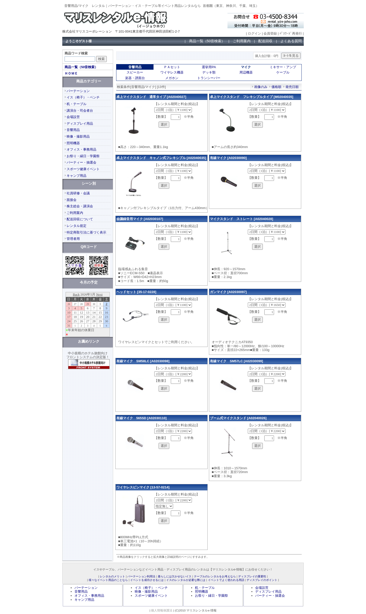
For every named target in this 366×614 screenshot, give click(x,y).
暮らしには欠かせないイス (174, 576)
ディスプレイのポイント (262, 579)
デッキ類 (209, 72)
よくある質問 (291, 41)
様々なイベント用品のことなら (108, 579)
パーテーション (78, 91)
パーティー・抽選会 (81, 162)
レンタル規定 (76, 226)
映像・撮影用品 (78, 136)
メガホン (171, 78)
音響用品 (73, 130)
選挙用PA (209, 67)
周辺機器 (246, 72)
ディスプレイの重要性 (252, 576)
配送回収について (80, 219)
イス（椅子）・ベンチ (83, 97)
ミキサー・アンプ (283, 67)
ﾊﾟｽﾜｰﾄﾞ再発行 (291, 33)
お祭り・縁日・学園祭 (83, 156)
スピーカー (135, 72)
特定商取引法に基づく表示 (86, 232)
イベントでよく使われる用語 (226, 579)
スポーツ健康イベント (83, 169)
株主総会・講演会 (80, 206)
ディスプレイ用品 (80, 123)
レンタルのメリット (112, 576)
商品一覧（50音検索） (207, 41)
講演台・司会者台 (80, 110)
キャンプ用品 (76, 176)
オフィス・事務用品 (81, 149)
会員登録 (270, 33)
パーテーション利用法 (141, 576)
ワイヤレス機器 (172, 72)
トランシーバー (208, 78)
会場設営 (73, 117)
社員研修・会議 (78, 193)
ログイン (254, 33)
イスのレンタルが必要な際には (185, 579)
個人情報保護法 (161, 610)
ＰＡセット (172, 67)
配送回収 (265, 41)
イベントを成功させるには (147, 579)
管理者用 (73, 239)
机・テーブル (76, 104)
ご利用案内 (242, 41)
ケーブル (282, 72)
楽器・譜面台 (135, 78)
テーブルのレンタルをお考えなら (215, 576)
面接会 (72, 200)
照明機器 (73, 143)
